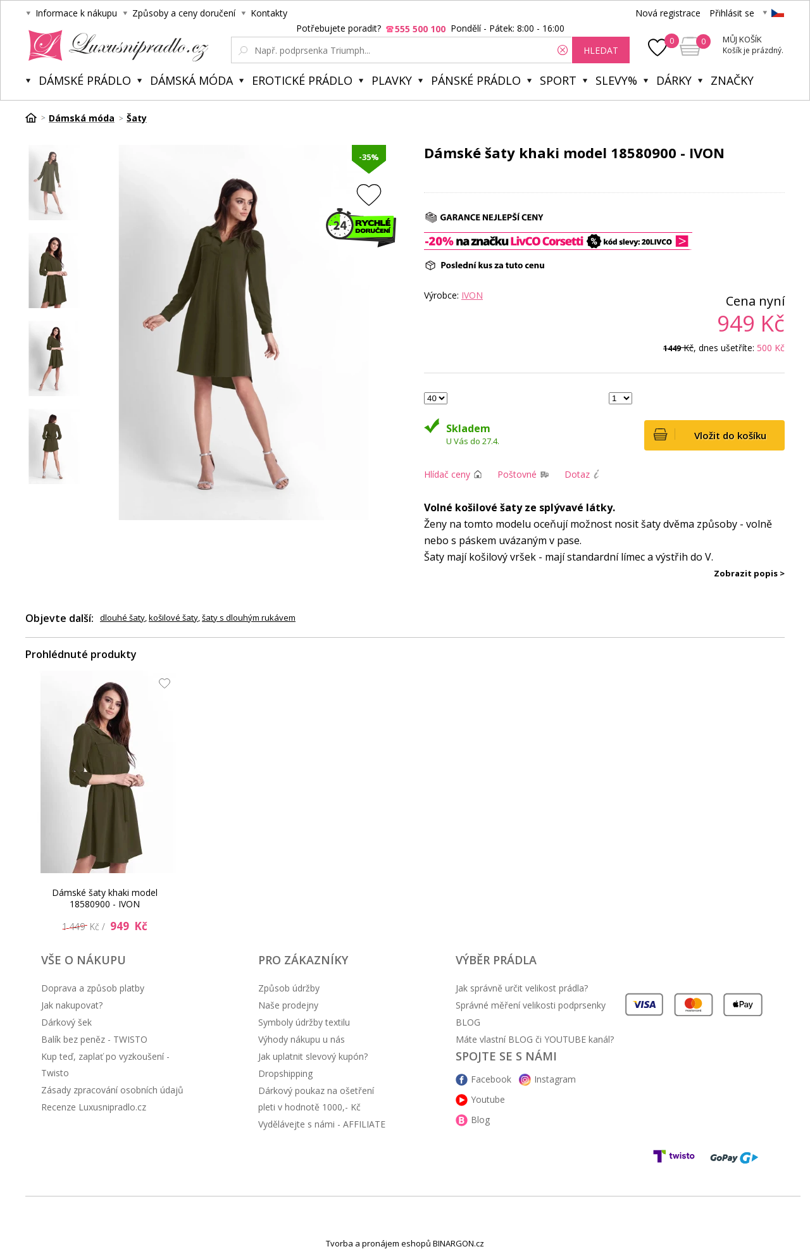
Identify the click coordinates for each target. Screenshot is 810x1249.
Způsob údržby (289, 988)
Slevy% (616, 80)
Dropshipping (285, 1073)
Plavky (391, 80)
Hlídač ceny (447, 474)
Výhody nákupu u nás (301, 1039)
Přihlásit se (731, 13)
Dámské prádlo (85, 80)
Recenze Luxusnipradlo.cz (93, 1107)
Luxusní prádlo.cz (115, 45)
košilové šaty (173, 617)
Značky (732, 80)
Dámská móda (191, 80)
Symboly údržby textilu (304, 1022)
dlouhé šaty (122, 617)
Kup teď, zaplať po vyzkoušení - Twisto (105, 1064)
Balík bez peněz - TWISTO (94, 1039)
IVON (472, 295)
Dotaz (577, 474)
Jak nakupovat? (72, 1005)
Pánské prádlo (476, 80)
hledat (600, 50)
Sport (558, 80)
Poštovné (517, 474)
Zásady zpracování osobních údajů (112, 1090)
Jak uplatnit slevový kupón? (313, 1056)
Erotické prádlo (302, 80)
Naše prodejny (288, 1005)
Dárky (674, 80)
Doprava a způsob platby (92, 988)
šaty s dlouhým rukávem (249, 617)
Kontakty (269, 13)
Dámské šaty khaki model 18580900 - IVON (105, 898)
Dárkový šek (66, 1022)
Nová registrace (668, 13)
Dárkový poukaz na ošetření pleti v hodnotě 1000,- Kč (316, 1098)
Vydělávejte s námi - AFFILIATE (321, 1124)
